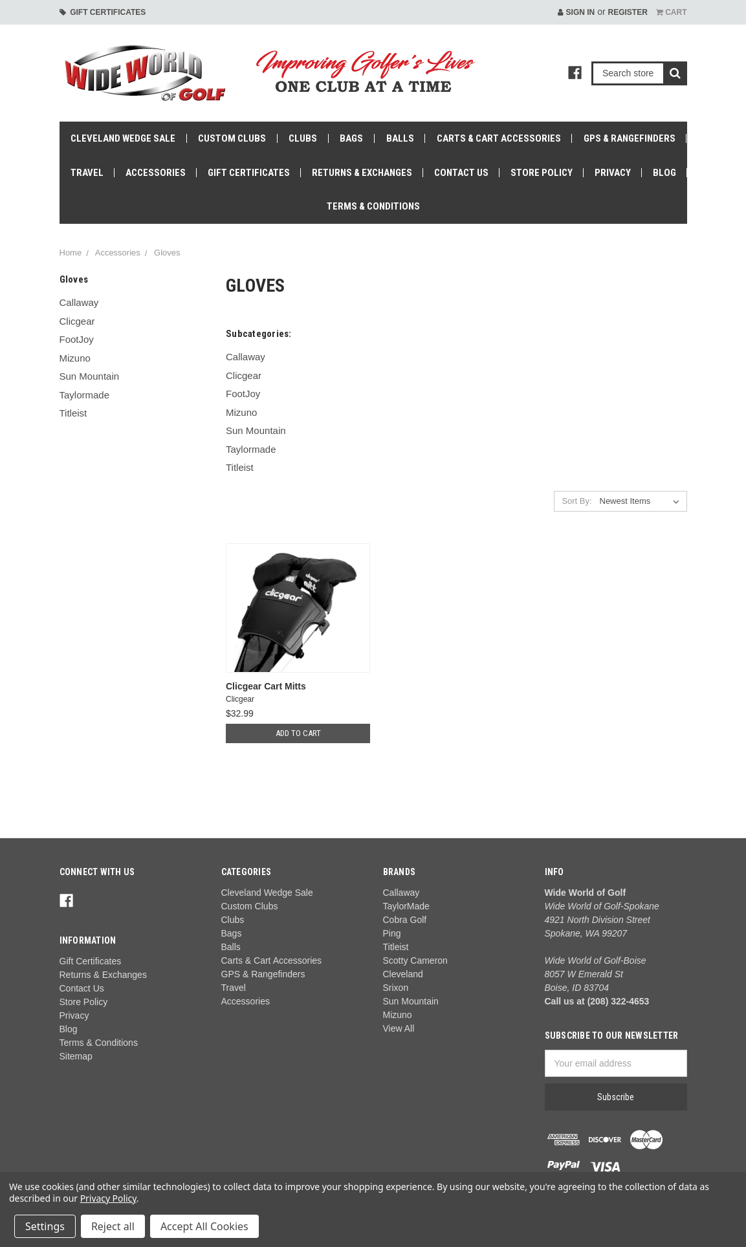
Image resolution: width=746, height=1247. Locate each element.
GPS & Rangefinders (629, 138)
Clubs (303, 138)
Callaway (79, 302)
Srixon (396, 987)
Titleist (73, 412)
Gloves (167, 252)
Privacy (613, 173)
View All (399, 1028)
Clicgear (77, 321)
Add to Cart (298, 733)
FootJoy (77, 339)
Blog (664, 173)
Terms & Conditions (373, 206)
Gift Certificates (103, 12)
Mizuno (75, 357)
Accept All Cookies (204, 1226)
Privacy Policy (108, 1198)
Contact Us (461, 173)
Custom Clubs (232, 138)
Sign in (576, 12)
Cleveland (403, 974)
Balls (400, 138)
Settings (45, 1226)
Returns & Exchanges (362, 173)
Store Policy (541, 173)
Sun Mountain (90, 376)
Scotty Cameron (415, 960)
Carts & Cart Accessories (499, 138)
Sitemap (76, 1056)
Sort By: (576, 501)
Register (627, 12)
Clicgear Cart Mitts (266, 686)
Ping (392, 933)
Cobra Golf (405, 920)
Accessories (156, 173)
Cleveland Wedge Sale (123, 138)
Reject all (113, 1226)
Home (71, 252)
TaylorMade (406, 906)
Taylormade (85, 394)
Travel (87, 173)
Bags (351, 138)
